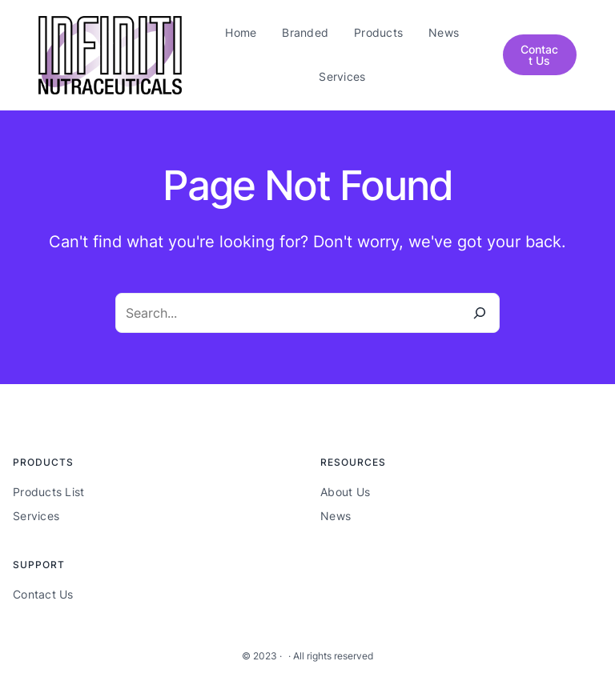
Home (240, 32)
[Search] (480, 313)
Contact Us (539, 54)
